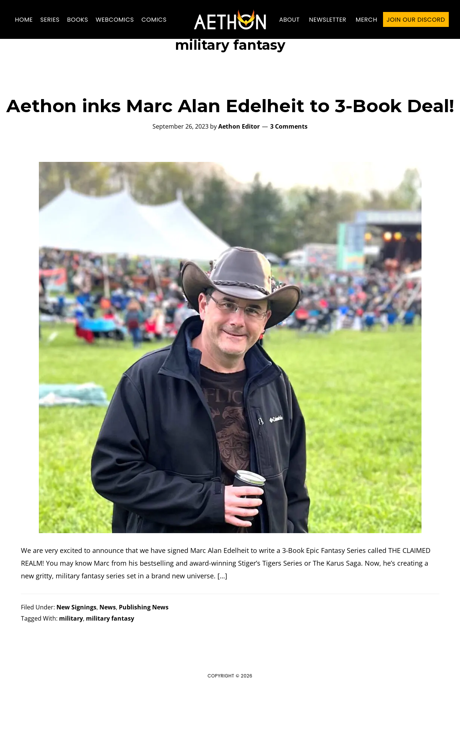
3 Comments (289, 162)
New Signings (76, 643)
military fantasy (110, 654)
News (107, 643)
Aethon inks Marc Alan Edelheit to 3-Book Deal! (230, 142)
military (71, 654)
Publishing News (144, 643)
